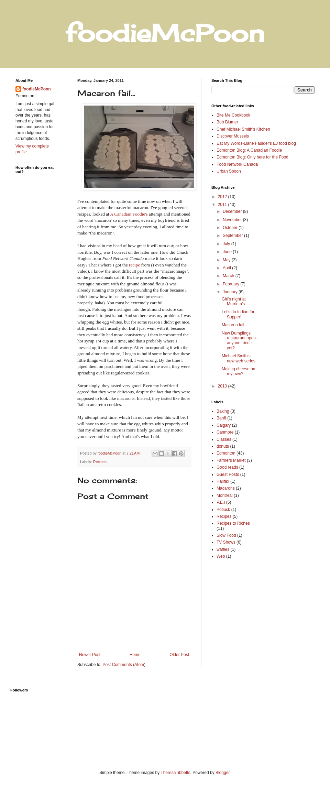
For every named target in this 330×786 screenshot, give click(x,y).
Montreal (225, 495)
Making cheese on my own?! (238, 371)
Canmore (225, 432)
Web (221, 556)
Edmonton (226, 453)
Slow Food (226, 535)
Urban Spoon (229, 171)
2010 (223, 386)
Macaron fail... (235, 325)
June (228, 251)
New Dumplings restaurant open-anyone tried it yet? (239, 340)
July (227, 243)
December (233, 211)
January (231, 292)
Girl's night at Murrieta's (234, 301)
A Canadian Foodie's (128, 214)
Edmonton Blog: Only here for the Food (252, 157)
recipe (134, 265)
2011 (223, 204)
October (231, 227)
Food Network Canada (237, 164)
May (227, 260)
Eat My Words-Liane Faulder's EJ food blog (256, 143)
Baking (223, 411)
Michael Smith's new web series (238, 358)
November (233, 219)
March (229, 275)
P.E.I (221, 502)
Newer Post (89, 654)
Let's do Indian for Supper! (238, 314)
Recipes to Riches (233, 523)
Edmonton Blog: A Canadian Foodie (249, 150)
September (233, 235)
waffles (223, 549)
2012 (223, 196)
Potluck (223, 509)
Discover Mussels (233, 136)
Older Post (179, 654)
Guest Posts (228, 474)
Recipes (100, 462)
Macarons (226, 488)
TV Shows (226, 542)
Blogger (223, 772)
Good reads (227, 467)
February (231, 284)
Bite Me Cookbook (233, 115)
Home (135, 654)
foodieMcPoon (36, 89)
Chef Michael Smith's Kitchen (243, 129)
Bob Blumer (227, 122)
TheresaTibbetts (175, 772)
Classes (224, 439)
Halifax (223, 481)
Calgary (224, 425)
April (227, 267)
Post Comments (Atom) (123, 664)
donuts (223, 446)
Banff (221, 418)
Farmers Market (231, 460)
